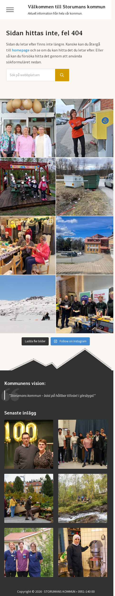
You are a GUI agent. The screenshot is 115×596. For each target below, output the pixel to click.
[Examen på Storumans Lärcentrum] (82, 444)
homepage (20, 50)
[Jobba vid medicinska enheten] (28, 552)
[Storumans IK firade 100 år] (28, 444)
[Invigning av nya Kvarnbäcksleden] (82, 498)
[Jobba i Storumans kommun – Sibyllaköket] (82, 552)
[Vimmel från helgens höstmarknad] (28, 498)
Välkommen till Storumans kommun (66, 7)
